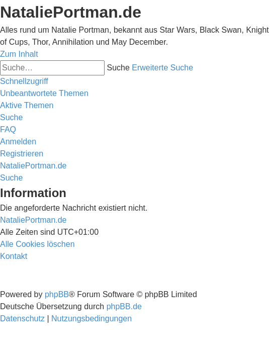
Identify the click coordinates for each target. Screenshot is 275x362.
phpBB (57, 294)
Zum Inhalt (19, 54)
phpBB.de (124, 306)
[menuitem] (44, 93)
